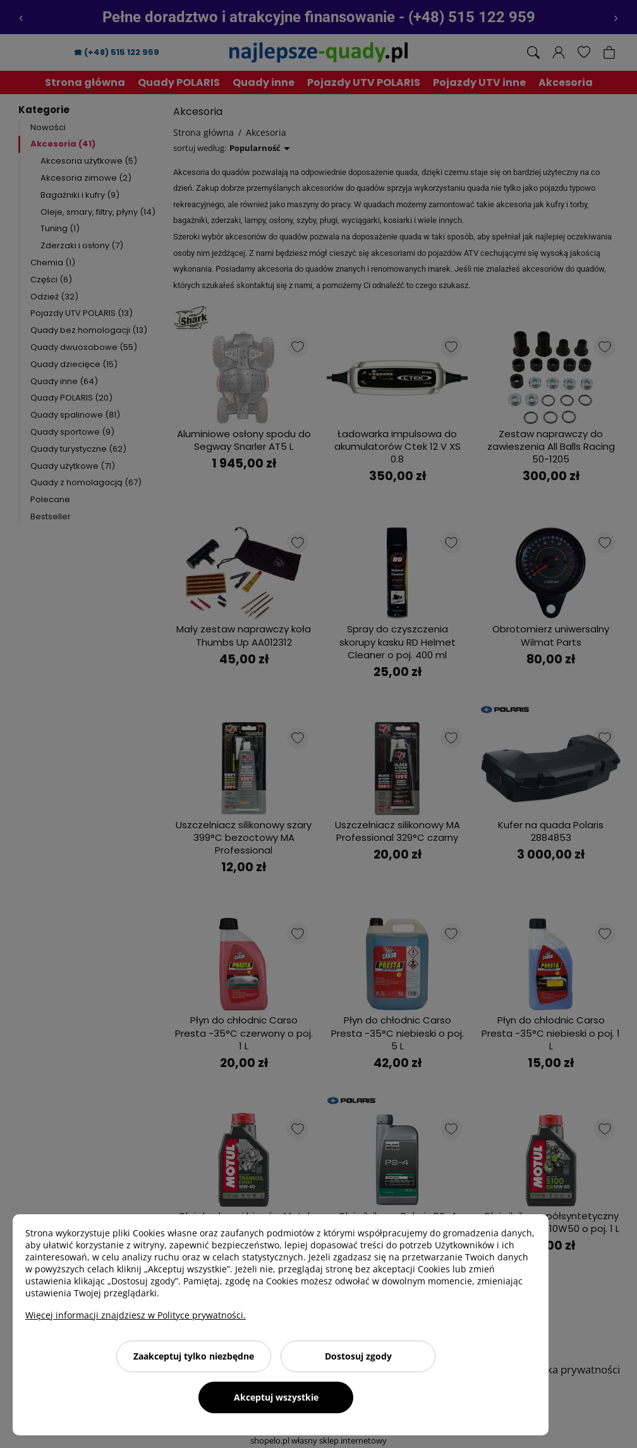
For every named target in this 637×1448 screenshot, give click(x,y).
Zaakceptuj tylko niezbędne (193, 1356)
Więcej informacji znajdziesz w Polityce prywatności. (135, 1315)
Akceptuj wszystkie (276, 1397)
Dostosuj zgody (358, 1356)
